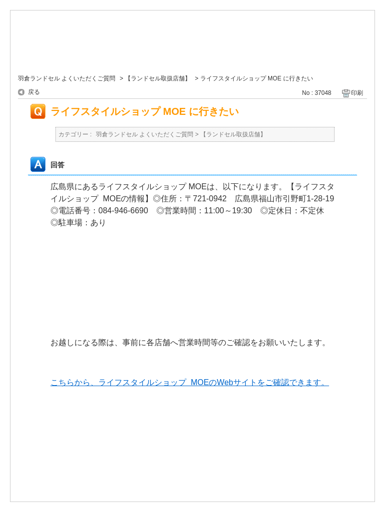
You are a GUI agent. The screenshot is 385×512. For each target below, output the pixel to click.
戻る (34, 91)
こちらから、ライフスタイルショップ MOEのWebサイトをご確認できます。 (189, 382)
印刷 (357, 92)
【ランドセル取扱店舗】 (158, 78)
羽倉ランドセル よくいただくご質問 (66, 78)
